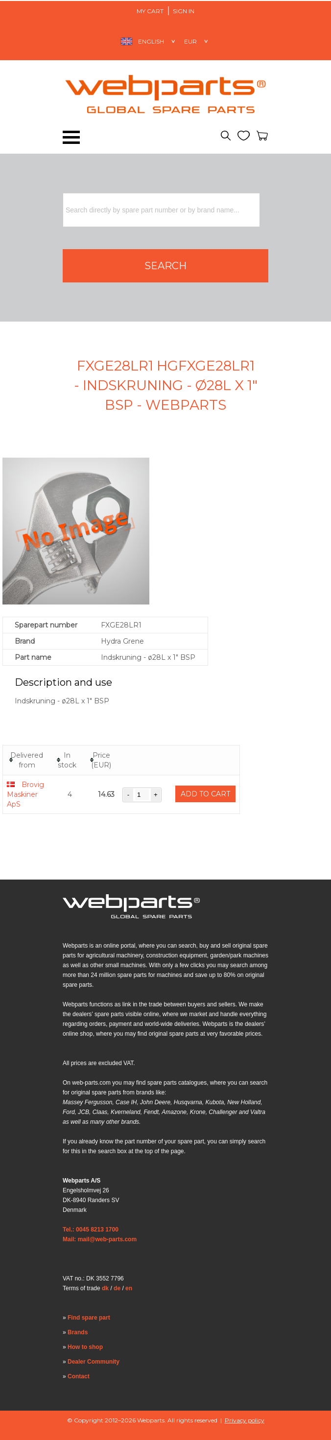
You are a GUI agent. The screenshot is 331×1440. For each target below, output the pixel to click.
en (128, 1288)
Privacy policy (244, 1420)
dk (105, 1288)
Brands (78, 1332)
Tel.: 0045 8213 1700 (90, 1229)
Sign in (183, 11)
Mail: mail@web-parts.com (100, 1239)
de (117, 1288)
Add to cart (205, 794)
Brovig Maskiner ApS (25, 794)
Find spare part (89, 1317)
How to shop (85, 1347)
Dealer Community (93, 1361)
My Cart (150, 11)
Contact (79, 1376)
